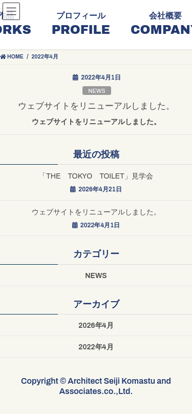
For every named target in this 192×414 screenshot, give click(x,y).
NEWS (96, 91)
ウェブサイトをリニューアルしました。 (96, 106)
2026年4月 (95, 325)
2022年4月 (95, 347)
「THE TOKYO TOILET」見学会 (96, 176)
